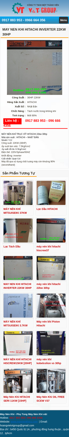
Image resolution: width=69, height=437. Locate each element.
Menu (63, 20)
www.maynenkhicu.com (24, 421)
